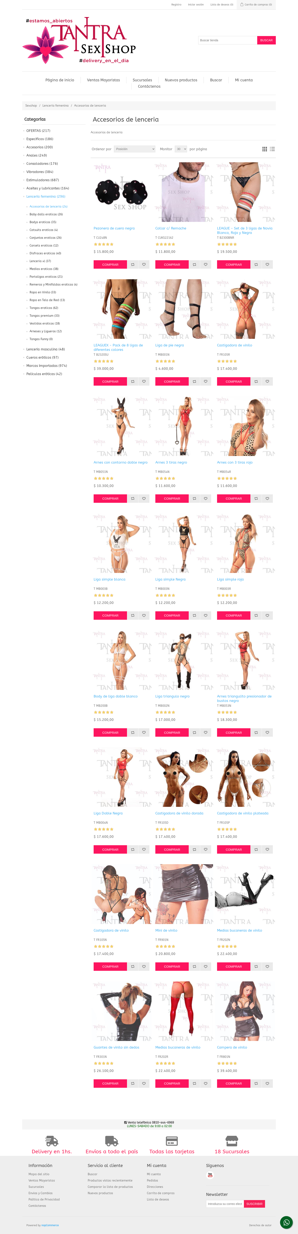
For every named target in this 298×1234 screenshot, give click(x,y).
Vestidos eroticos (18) (45, 323)
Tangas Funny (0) (41, 339)
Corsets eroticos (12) (44, 245)
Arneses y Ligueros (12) (46, 331)
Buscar (216, 80)
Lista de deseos (158, 1199)
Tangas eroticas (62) (44, 308)
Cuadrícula (264, 149)
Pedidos (152, 1180)
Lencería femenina (55, 105)
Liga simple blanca (109, 579)
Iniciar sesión (196, 4)
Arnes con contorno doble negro (121, 462)
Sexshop (31, 105)
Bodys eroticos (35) (43, 222)
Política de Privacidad (44, 1199)
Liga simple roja (230, 579)
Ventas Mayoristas (103, 80)
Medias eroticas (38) (44, 269)
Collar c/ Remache (170, 228)
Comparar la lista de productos (110, 1187)
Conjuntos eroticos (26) (46, 238)
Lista (272, 149)
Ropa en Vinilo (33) (43, 292)
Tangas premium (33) (44, 316)
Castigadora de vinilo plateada (242, 813)
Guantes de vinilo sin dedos (116, 1047)
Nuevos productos (181, 80)
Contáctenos (149, 86)
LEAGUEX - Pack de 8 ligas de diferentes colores (118, 347)
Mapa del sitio (39, 1174)
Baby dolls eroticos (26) (46, 214)
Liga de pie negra (169, 345)
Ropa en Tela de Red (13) (47, 300)
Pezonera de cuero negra (114, 228)
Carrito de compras (161, 1193)
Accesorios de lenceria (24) (48, 206)
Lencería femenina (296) (45, 196)
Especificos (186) (39, 139)
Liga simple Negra (170, 579)
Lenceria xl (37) (40, 261)
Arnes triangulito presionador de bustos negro (244, 698)
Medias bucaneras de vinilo (239, 930)
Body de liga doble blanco (116, 696)
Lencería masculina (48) (45, 349)
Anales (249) (36, 155)
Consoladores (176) (42, 164)
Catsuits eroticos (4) (44, 230)
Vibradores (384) (39, 172)
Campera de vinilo (232, 1047)
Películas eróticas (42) (44, 374)
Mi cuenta (244, 80)
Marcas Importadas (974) (46, 366)
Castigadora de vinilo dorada (179, 813)
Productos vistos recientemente (110, 1180)
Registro (176, 4)
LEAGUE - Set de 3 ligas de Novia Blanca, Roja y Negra (244, 230)
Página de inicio (59, 80)
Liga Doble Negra (108, 813)
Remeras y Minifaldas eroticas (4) (53, 284)
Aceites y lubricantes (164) (47, 188)
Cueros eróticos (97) (42, 357)
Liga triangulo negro (172, 696)
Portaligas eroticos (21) (46, 277)
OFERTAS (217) (38, 131)
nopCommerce (50, 1225)
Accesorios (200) (39, 147)
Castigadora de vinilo (234, 345)
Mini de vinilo (166, 930)
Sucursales (142, 80)
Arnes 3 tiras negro (171, 462)
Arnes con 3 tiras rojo (235, 462)
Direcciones (155, 1187)
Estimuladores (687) (42, 180)
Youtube (210, 1175)
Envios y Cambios (41, 1193)
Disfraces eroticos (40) (45, 253)
